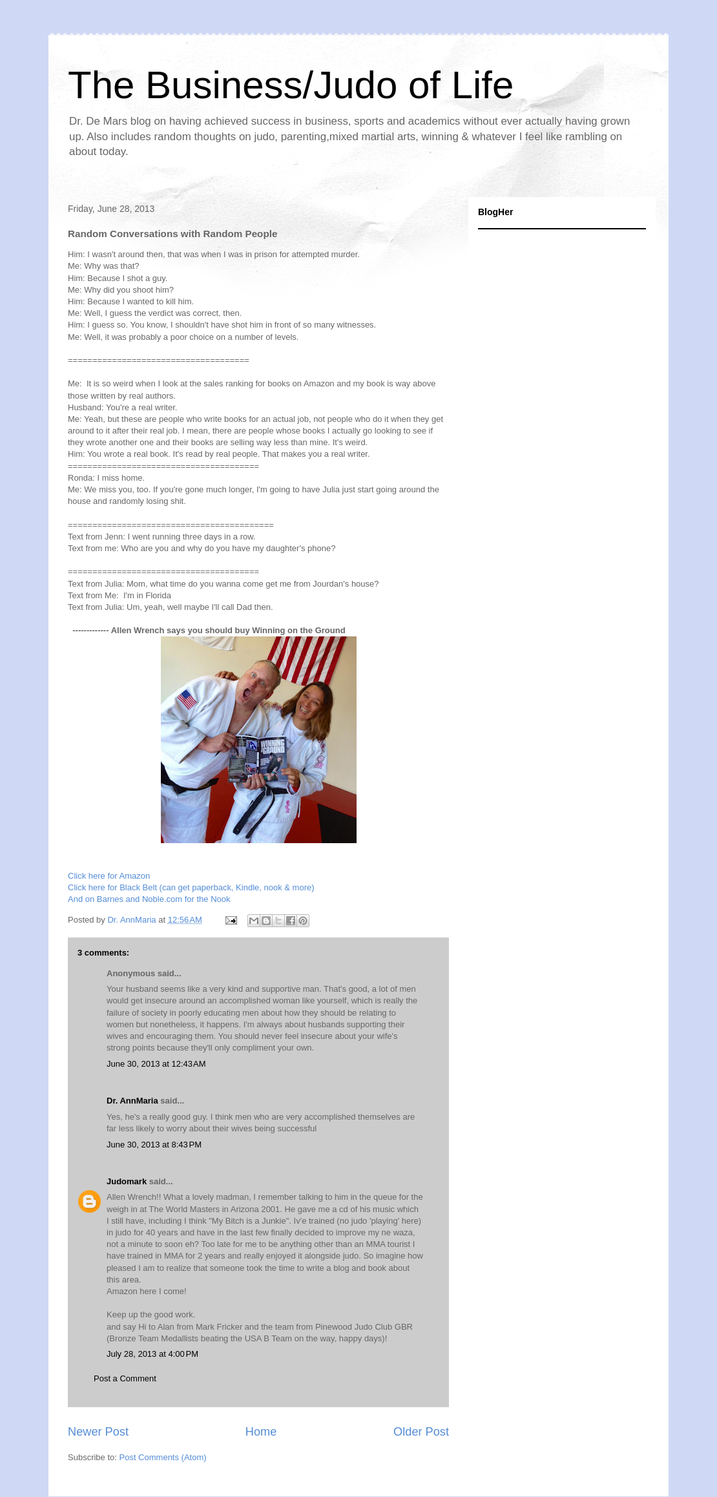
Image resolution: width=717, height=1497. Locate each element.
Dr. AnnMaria (132, 1100)
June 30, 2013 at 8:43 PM (154, 1144)
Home (261, 1431)
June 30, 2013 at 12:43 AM (156, 1064)
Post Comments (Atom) (163, 1457)
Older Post (421, 1431)
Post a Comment (125, 1378)
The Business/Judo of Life (291, 85)
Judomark (127, 1181)
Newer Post (98, 1431)
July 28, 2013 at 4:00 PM (152, 1354)
